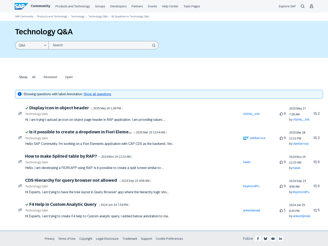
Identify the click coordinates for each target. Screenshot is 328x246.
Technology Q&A (98, 16)
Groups (100, 6)
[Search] (104, 45)
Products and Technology (72, 6)
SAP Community (24, 16)
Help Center (170, 6)
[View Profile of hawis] (247, 162)
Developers (118, 6)
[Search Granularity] (32, 45)
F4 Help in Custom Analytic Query (79, 204)
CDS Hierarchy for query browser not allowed (88, 180)
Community (40, 6)
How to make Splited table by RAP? (78, 156)
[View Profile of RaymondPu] (251, 186)
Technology (78, 16)
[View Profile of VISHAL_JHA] (251, 114)
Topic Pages (191, 6)
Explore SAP (287, 6)
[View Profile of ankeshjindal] (251, 210)
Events (152, 6)
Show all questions (97, 94)
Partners (137, 6)
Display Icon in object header (76, 108)
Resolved (50, 77)
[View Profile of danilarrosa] (257, 138)
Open (69, 77)
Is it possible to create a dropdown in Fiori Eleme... (98, 132)
